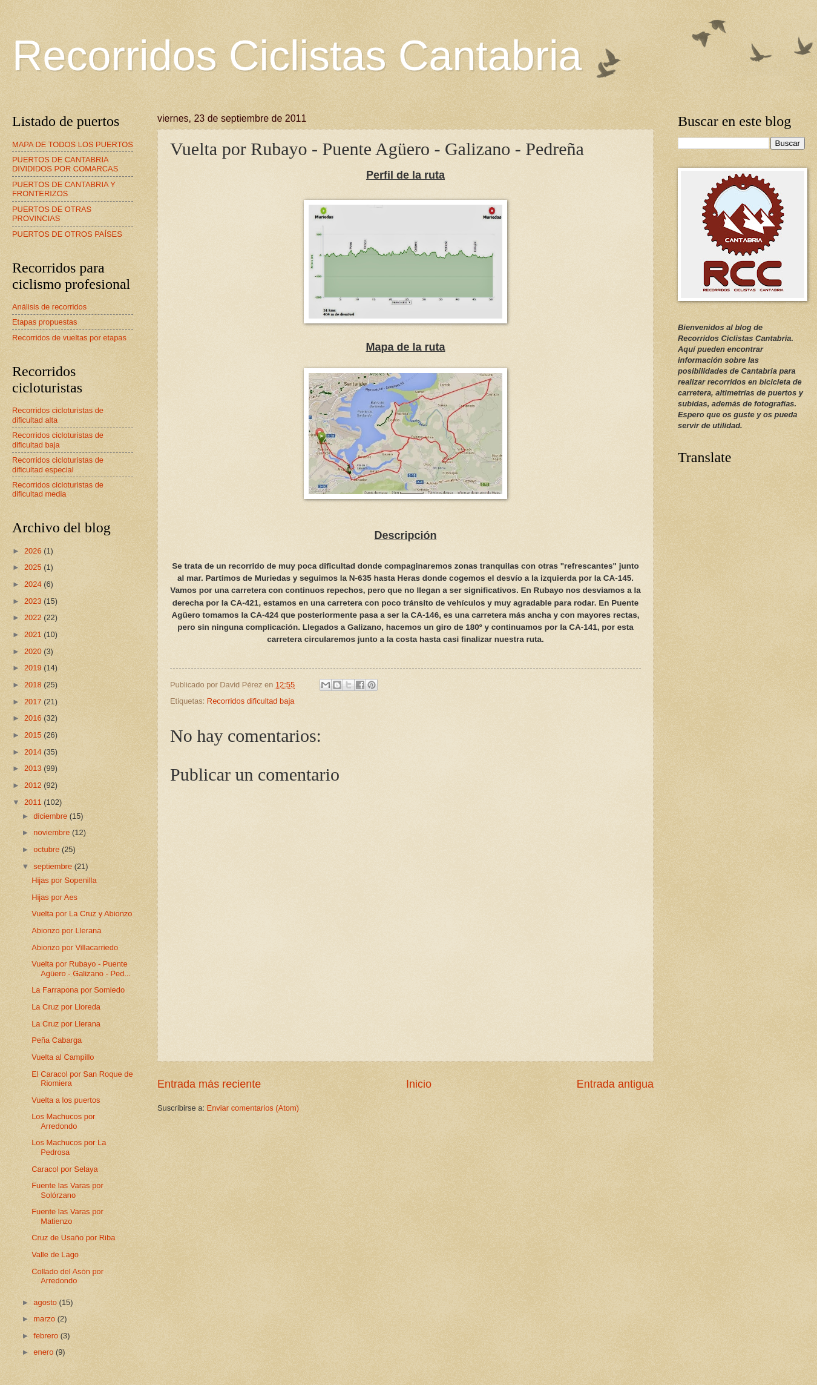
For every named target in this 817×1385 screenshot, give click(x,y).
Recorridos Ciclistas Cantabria (297, 55)
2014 (34, 751)
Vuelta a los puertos (65, 1100)
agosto (46, 1302)
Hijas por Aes (54, 897)
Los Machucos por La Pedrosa (68, 1147)
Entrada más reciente (209, 1084)
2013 (34, 768)
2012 (34, 785)
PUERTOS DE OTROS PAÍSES (67, 234)
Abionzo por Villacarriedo (74, 947)
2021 (34, 634)
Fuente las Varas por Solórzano (67, 1190)
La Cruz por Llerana (65, 1023)
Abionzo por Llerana (66, 930)
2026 (34, 550)
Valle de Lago (55, 1254)
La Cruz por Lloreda (65, 1006)
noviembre (52, 832)
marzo (45, 1318)
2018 (34, 684)
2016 (34, 717)
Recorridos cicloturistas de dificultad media (57, 489)
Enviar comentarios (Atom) (253, 1107)
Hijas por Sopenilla (63, 880)
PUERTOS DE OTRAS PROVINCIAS (51, 214)
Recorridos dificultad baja (251, 701)
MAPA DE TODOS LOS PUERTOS (72, 144)
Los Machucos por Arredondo (63, 1121)
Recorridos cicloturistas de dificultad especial (57, 464)
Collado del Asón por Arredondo (67, 1276)
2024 (34, 584)
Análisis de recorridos (49, 306)
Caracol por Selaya (64, 1169)
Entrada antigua (615, 1084)
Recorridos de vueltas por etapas (69, 337)
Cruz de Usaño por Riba (73, 1237)
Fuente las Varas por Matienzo (67, 1216)
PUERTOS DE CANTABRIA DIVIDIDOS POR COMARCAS (65, 164)
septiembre (53, 866)
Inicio (418, 1084)
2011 (34, 802)
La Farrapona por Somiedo (78, 989)
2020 (34, 651)
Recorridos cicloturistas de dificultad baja (57, 440)
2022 (34, 617)
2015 (34, 734)
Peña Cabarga (56, 1040)
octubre (47, 849)
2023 (34, 601)
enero (44, 1352)
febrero (46, 1335)
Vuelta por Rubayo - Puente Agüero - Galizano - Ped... (81, 968)
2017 (34, 701)
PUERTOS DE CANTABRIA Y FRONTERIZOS (64, 189)
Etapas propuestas (44, 321)
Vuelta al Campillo (62, 1057)
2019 (34, 667)
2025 (34, 567)
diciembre (51, 816)
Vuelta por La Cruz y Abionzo (81, 913)
